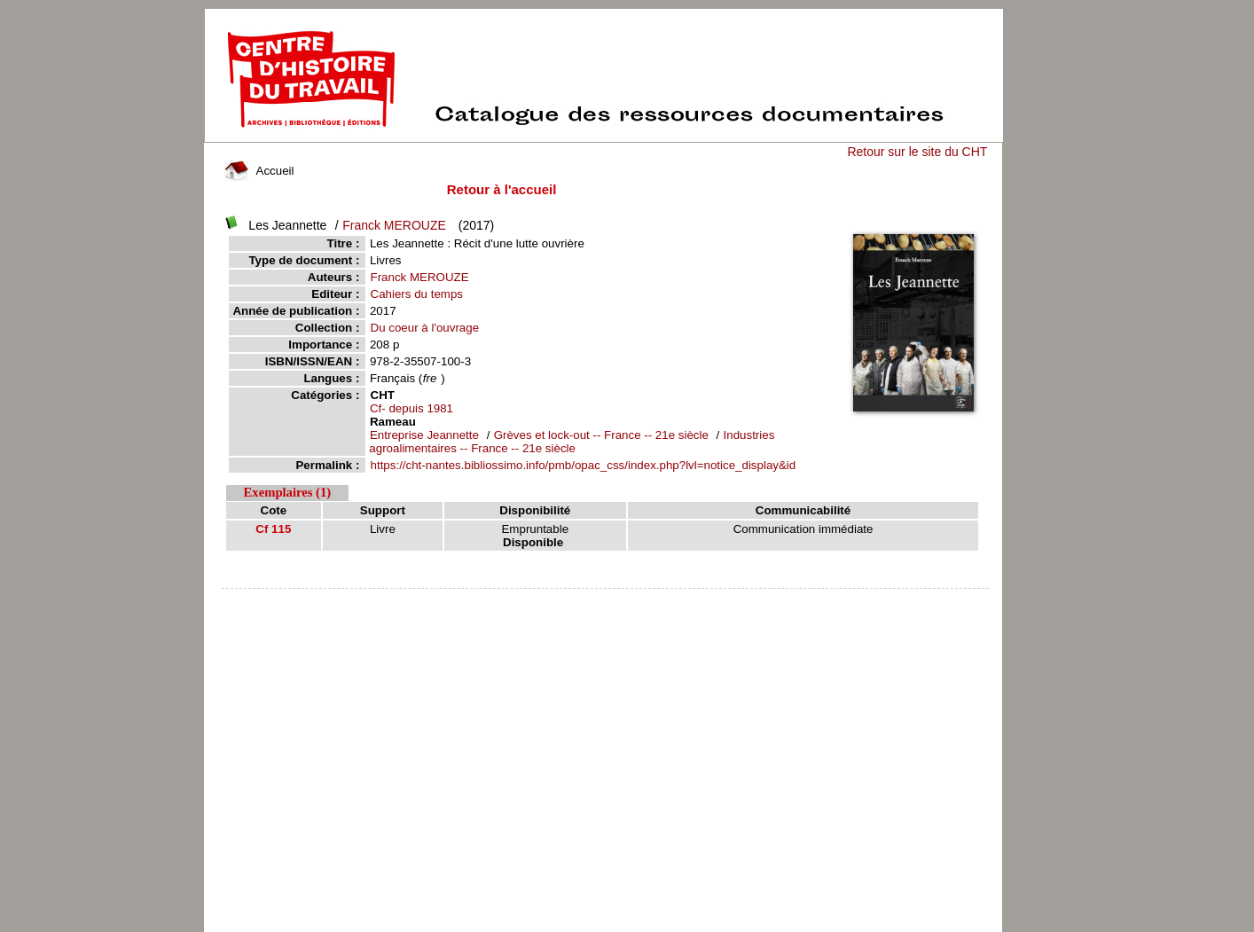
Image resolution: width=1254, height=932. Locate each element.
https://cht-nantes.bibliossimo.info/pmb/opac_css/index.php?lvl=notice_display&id (583, 465)
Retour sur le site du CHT (917, 152)
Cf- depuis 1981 (411, 408)
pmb (605, 600)
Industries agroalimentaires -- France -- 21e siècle (571, 441)
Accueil (258, 170)
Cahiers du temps (417, 294)
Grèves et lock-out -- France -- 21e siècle (603, 435)
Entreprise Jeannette (424, 435)
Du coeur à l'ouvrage (425, 327)
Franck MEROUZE (394, 225)
